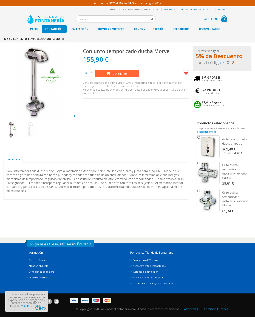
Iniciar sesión (221, 9)
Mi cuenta (169, 9)
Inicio (7, 39)
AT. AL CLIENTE (211, 19)
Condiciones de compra (41, 271)
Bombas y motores (111, 29)
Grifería (158, 29)
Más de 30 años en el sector (148, 277)
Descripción (13, 159)
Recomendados (209, 29)
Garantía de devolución (145, 271)
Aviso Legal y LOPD (39, 277)
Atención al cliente (38, 265)
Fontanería (53, 29)
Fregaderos (181, 29)
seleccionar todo (207, 131)
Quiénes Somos (37, 260)
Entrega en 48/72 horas (145, 260)
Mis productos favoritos (194, 9)
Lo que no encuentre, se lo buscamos (153, 283)
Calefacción (79, 29)
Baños (138, 29)
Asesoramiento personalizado (149, 265)
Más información (32, 306)
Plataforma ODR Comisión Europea (205, 309)
